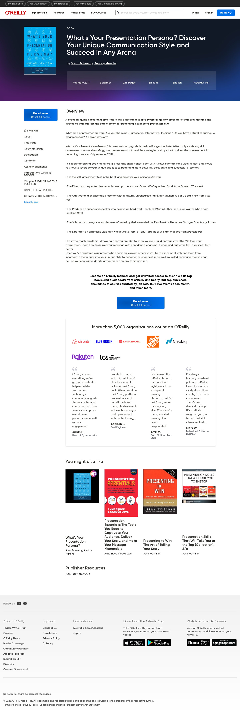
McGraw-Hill (201, 82)
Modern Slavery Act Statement (83, 704)
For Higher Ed (61, 3)
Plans (195, 12)
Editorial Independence (52, 704)
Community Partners (15, 648)
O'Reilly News (11, 638)
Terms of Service (12, 704)
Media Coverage (13, 643)
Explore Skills (39, 12)
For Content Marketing (110, 3)
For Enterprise (15, 3)
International (82, 621)
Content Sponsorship (16, 669)
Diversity (8, 664)
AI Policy (48, 643)
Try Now (226, 12)
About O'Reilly (13, 621)
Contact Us (49, 628)
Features (59, 12)
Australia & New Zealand (88, 628)
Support (49, 621)
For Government (38, 3)
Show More (31, 202)
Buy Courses (98, 12)
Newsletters (50, 633)
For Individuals (83, 3)
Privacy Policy (51, 638)
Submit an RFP (12, 659)
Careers (8, 633)
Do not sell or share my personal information (27, 693)
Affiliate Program (13, 653)
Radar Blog (78, 12)
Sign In (209, 12)
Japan (77, 633)
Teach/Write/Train (14, 628)
